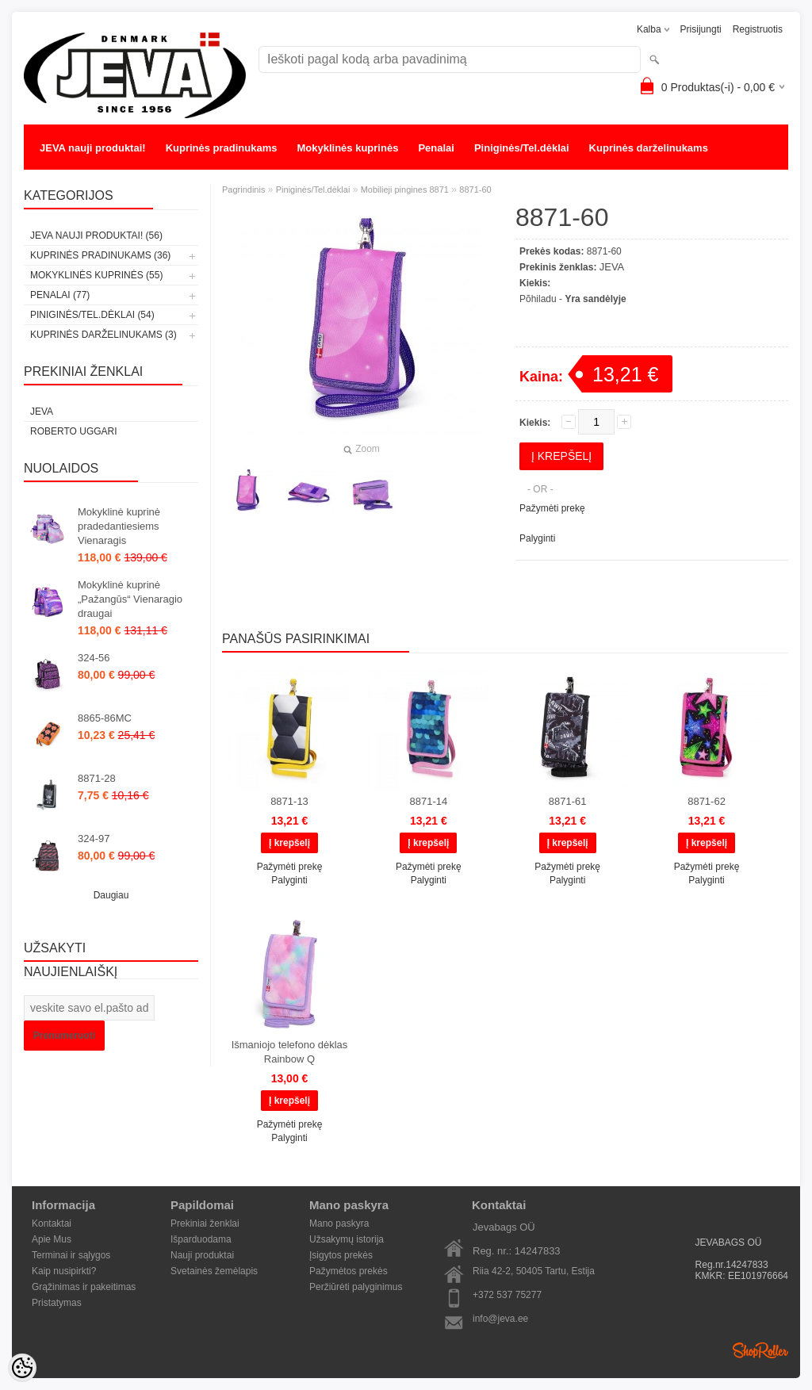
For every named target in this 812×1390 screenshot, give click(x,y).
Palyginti (537, 538)
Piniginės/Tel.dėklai (521, 148)
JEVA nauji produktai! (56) (96, 235)
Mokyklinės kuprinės (348, 148)
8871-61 (568, 801)
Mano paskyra (339, 1223)
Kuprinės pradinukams (222, 148)
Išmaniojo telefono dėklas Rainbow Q (290, 1052)
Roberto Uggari (73, 431)
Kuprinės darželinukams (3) (103, 334)
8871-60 (475, 189)
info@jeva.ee (500, 1318)
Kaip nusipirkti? (64, 1271)
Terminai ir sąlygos (71, 1255)
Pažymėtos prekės (348, 1271)
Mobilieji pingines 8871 (405, 189)
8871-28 (97, 778)
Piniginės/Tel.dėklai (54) (92, 314)
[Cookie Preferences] (22, 1368)
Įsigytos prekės (341, 1255)
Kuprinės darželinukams (648, 148)
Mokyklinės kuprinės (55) (96, 275)
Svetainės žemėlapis (214, 1271)
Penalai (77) (60, 295)
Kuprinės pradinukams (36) (100, 255)
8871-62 (707, 801)
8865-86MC (105, 718)
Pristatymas (57, 1302)
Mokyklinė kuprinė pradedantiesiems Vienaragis (119, 526)
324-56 (93, 658)
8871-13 (289, 801)
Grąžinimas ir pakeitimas (84, 1286)
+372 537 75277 (507, 1294)
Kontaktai (51, 1223)
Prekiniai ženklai (204, 1223)
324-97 (93, 838)
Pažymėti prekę (552, 508)
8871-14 (428, 801)
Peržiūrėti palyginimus (355, 1286)
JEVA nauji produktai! (93, 148)
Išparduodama (201, 1239)
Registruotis (758, 29)
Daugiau (111, 895)
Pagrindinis (243, 189)
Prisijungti (701, 29)
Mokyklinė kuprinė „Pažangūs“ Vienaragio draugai (130, 599)
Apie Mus (51, 1239)
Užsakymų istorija (346, 1239)
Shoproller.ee (760, 1350)
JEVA (41, 411)
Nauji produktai (202, 1255)
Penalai (436, 148)
